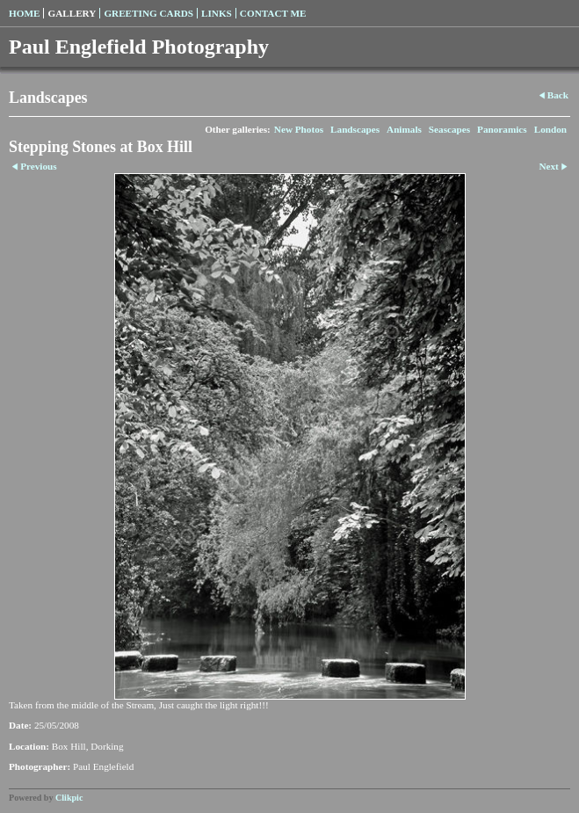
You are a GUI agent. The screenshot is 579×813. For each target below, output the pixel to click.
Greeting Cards (148, 13)
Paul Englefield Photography (139, 46)
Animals (404, 129)
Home (24, 13)
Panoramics (502, 129)
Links (216, 13)
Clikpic (69, 797)
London (550, 129)
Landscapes (355, 129)
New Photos (298, 129)
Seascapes (449, 129)
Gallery (71, 13)
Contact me (273, 13)
